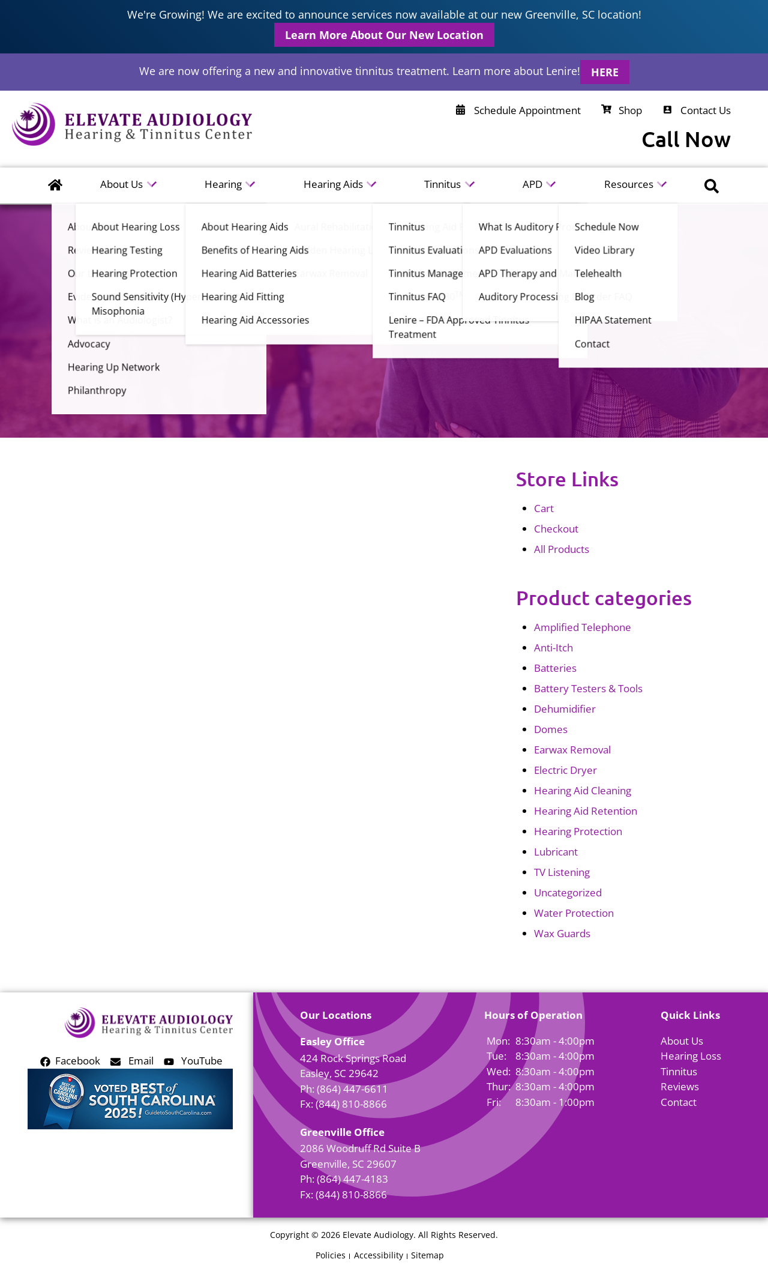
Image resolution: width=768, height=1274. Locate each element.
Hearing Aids (334, 185)
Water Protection (574, 913)
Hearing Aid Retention (585, 811)
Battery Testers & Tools (588, 688)
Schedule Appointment (518, 110)
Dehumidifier (565, 709)
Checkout (556, 529)
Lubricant (556, 852)
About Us (122, 185)
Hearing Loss (691, 1056)
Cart (544, 508)
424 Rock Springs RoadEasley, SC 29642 (353, 1066)
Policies (331, 1255)
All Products (561, 549)
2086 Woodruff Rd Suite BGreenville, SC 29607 (360, 1156)
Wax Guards (562, 933)
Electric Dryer (565, 770)
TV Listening (562, 872)
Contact (679, 1102)
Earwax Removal (572, 749)
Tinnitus (443, 185)
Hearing (224, 185)
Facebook (70, 1060)
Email (132, 1060)
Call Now (686, 139)
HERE (605, 72)
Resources (630, 185)
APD (534, 185)
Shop (622, 110)
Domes (551, 729)
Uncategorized (568, 892)
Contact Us (696, 110)
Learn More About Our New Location (384, 35)
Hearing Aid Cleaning (582, 790)
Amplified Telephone (582, 627)
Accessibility (378, 1255)
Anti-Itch (553, 647)
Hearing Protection (578, 831)
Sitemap (427, 1255)
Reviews (680, 1086)
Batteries (555, 668)
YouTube (193, 1060)
